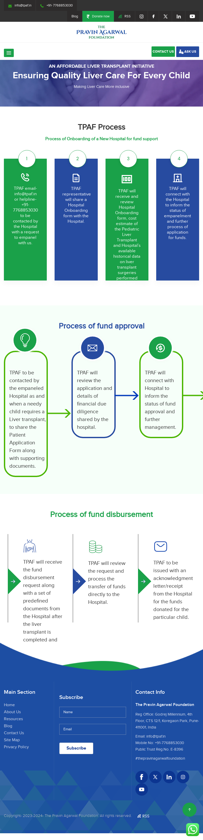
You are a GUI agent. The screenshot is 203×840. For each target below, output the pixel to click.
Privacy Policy (16, 747)
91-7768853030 (170, 743)
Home (9, 705)
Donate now (98, 16)
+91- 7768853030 (56, 5)
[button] (9, 53)
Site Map (12, 740)
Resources (13, 719)
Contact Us (14, 733)
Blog (74, 16)
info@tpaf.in (19, 5)
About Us (12, 712)
